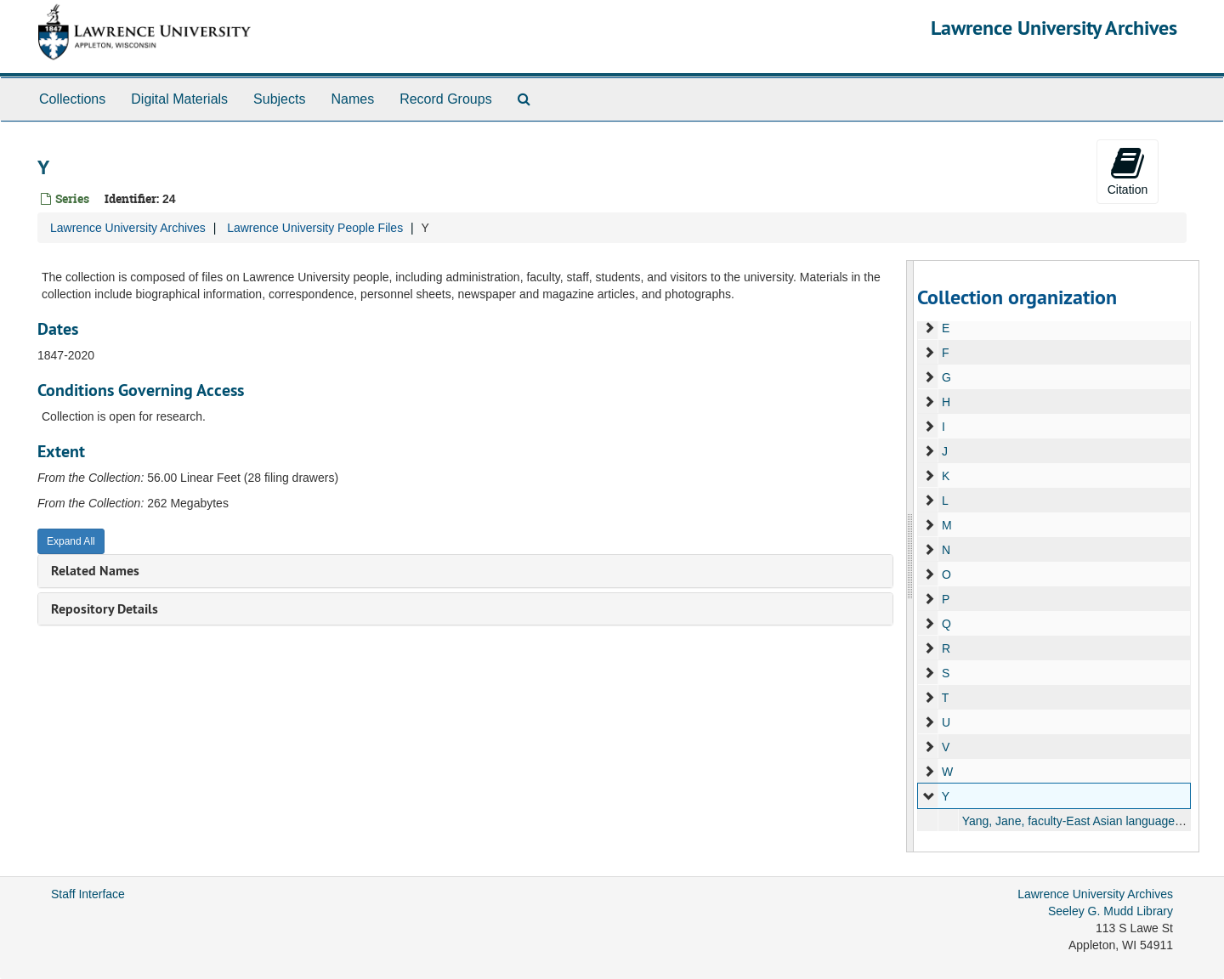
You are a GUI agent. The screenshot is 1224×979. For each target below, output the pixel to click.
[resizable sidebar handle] (910, 556)
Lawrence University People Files (315, 228)
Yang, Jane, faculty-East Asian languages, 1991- (1089, 821)
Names (352, 99)
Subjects (279, 99)
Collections (72, 99)
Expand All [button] (71, 541)
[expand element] (929, 328)
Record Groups (446, 99)
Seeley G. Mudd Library (1110, 911)
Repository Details (104, 609)
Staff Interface (88, 894)
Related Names (95, 571)
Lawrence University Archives (1054, 27)
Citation (1128, 170)
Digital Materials (179, 99)
